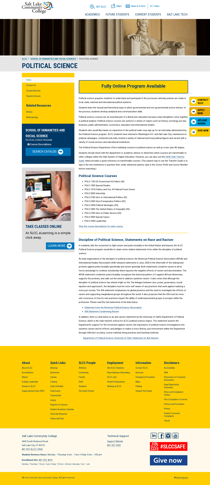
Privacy (167, 408)
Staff (81, 381)
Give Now (199, 132)
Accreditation (27, 372)
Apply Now (198, 112)
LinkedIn (154, 436)
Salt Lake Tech (177, 14)
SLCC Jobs (112, 377)
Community (84, 372)
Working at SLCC (114, 386)
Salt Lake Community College (37, 8)
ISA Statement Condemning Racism (102, 311)
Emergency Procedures (145, 377)
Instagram (168, 436)
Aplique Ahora (199, 122)
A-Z (154, 6)
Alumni (25, 377)
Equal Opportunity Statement (171, 386)
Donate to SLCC (29, 386)
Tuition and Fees (57, 418)
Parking (139, 386)
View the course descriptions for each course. (101, 226)
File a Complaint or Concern (175, 399)
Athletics (82, 368)
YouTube (175, 436)
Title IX (167, 420)
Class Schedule (56, 386)
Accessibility (169, 368)
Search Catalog (47, 151)
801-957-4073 (45, 460)
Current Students (148, 14)
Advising (53, 368)
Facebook (161, 436)
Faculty (82, 377)
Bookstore (54, 372)
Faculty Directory (33, 90)
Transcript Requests (58, 414)
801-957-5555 (114, 445)
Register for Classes (59, 404)
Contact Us (31, 85)
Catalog (53, 381)
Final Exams (55, 391)
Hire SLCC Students (115, 368)
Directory (139, 372)
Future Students (117, 14)
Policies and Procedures (174, 404)
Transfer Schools (33, 96)
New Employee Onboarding (118, 372)
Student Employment (116, 381)
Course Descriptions (40, 144)
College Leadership (30, 381)
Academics (92, 14)
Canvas (53, 377)
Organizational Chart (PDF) (33, 391)
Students (82, 386)
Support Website (115, 441)
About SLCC (27, 368)
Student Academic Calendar (62, 409)
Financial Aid (55, 395)
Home (28, 80)
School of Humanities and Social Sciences (53, 59)
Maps (138, 381)
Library (53, 400)
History (29, 112)
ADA (166, 372)
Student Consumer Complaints (172, 415)
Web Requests (182, 478)
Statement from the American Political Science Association (113, 307)
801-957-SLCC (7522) (32, 449)
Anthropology (32, 117)
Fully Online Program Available (133, 86)
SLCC (24, 59)
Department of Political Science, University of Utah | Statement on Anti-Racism (121, 338)
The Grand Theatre (86, 391)
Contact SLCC (199, 101)
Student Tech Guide (144, 391)
